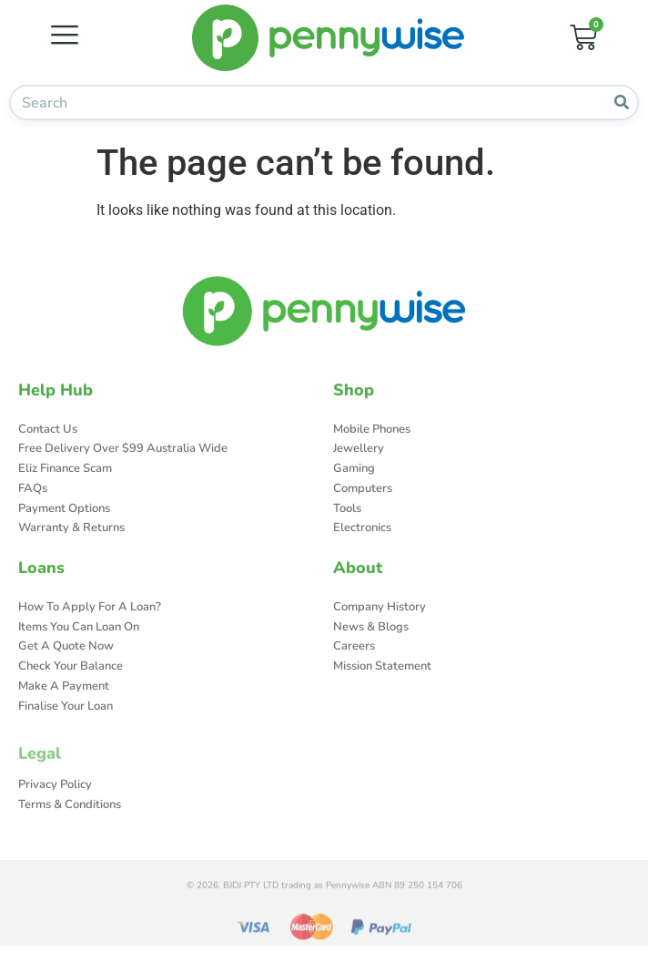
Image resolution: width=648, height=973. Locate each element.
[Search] (621, 102)
